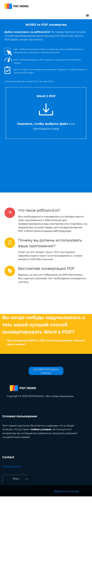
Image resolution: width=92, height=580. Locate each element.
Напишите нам (11, 466)
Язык (16, 478)
